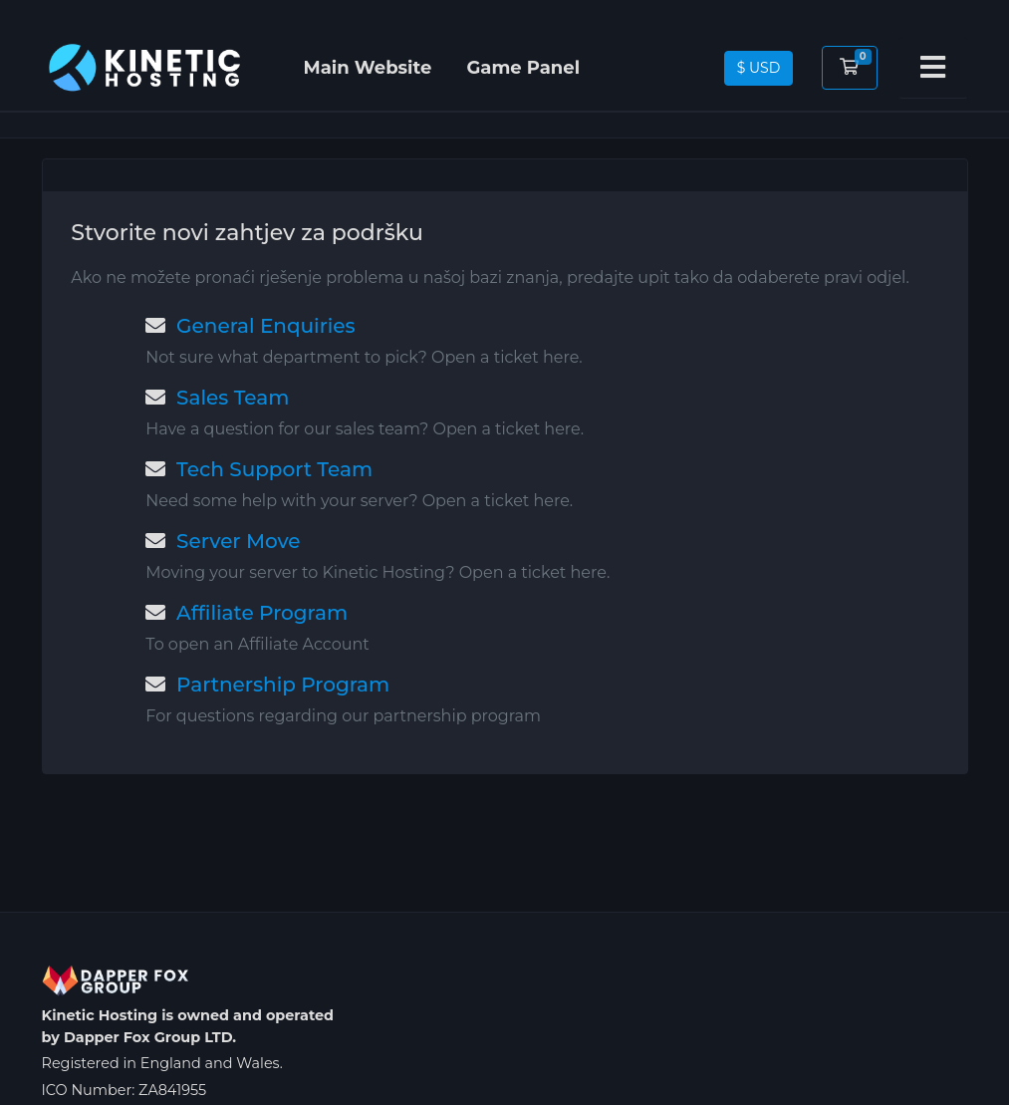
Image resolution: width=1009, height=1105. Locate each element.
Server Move (222, 541)
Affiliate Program (246, 613)
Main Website (368, 68)
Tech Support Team (259, 469)
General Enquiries (250, 326)
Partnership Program (267, 684)
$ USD (759, 68)
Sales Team (217, 398)
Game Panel (523, 68)
